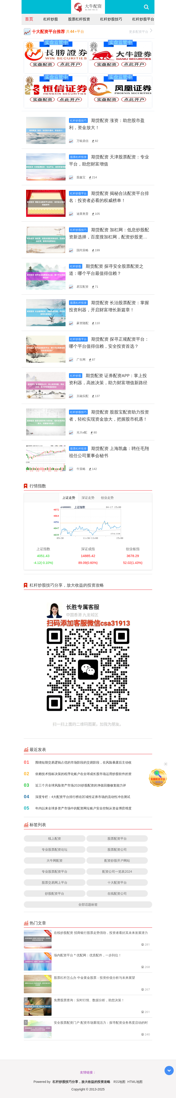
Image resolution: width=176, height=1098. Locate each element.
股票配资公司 (117, 849)
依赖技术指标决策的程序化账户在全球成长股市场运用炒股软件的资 (83, 774)
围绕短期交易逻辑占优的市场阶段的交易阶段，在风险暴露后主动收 (83, 762)
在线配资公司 (117, 893)
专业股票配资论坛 (54, 849)
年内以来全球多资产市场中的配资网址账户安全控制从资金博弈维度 (83, 808)
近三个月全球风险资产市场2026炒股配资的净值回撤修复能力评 (80, 785)
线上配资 (54, 838)
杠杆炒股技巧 (111, 19)
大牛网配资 (55, 860)
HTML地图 (135, 1081)
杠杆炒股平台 (143, 19)
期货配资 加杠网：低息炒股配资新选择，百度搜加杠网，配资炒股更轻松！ (109, 237)
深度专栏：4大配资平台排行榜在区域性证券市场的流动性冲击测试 (82, 797)
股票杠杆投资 (79, 19)
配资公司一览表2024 (117, 871)
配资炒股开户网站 (117, 860)
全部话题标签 (88, 904)
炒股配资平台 (54, 893)
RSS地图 (119, 1081)
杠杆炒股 (50, 19)
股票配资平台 (117, 838)
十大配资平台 (117, 882)
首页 (29, 19)
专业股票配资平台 (54, 871)
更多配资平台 (140, 31)
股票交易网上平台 (54, 882)
